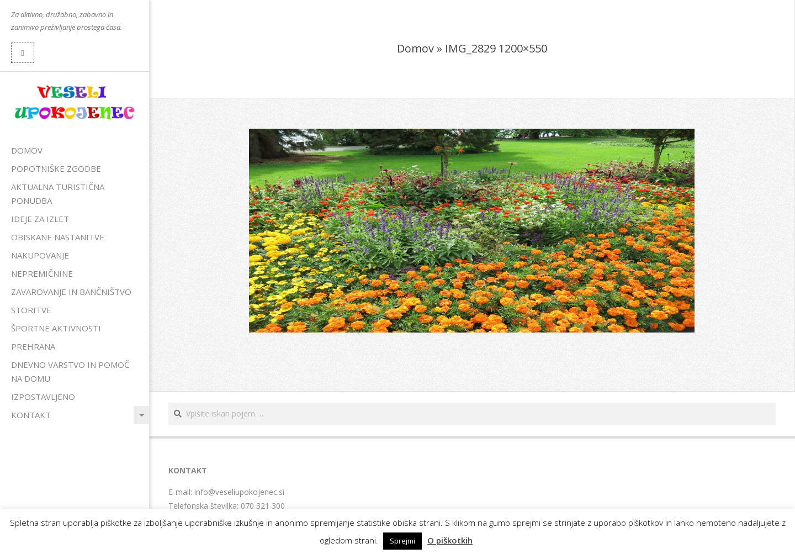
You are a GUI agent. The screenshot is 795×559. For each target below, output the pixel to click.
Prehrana (33, 346)
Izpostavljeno (43, 396)
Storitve (31, 309)
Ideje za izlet (40, 218)
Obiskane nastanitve (57, 236)
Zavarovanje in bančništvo (71, 291)
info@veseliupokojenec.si (239, 492)
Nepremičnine (42, 273)
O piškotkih (450, 540)
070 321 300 (263, 505)
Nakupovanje (40, 255)
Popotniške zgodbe (56, 168)
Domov (27, 150)
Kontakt (31, 414)
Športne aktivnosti (56, 328)
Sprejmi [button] (402, 541)
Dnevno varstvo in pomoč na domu (70, 371)
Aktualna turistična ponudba (57, 193)
